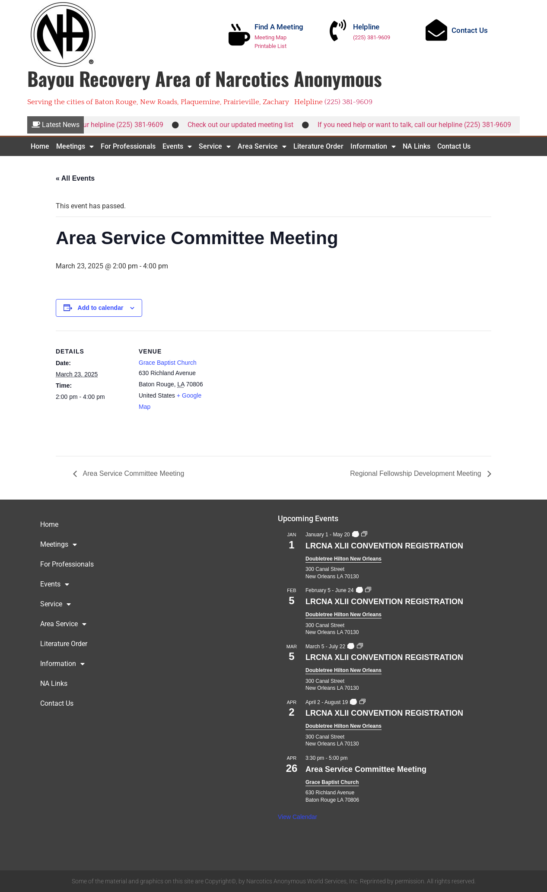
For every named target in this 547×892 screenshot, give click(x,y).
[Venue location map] (267, 390)
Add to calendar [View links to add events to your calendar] (101, 307)
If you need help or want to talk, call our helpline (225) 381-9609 (419, 125)
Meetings (75, 146)
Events (177, 146)
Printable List (270, 46)
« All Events (75, 178)
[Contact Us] (436, 30)
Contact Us (470, 30)
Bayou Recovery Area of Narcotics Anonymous (204, 78)
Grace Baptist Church (168, 362)
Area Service (262, 146)
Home (40, 146)
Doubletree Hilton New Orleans (343, 559)
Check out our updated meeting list (246, 125)
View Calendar (297, 816)
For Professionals (128, 146)
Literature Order (318, 146)
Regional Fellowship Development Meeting (416, 473)
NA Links (416, 146)
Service (215, 146)
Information (373, 146)
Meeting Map (270, 37)
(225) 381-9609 (371, 37)
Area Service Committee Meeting (132, 473)
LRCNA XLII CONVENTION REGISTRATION (384, 546)
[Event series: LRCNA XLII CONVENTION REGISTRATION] (355, 535)
